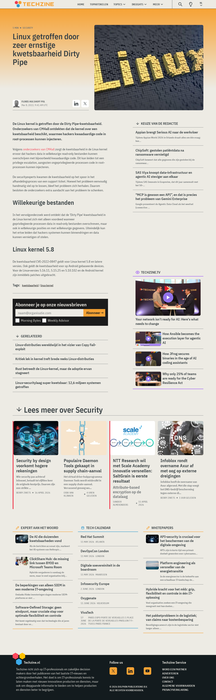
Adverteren (170, 673)
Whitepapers (162, 527)
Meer (156, 4)
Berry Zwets (23, 492)
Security (28, 27)
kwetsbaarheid (30, 285)
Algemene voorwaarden (178, 685)
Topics (117, 4)
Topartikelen (99, 4)
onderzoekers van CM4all (39, 149)
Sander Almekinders (120, 503)
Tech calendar (98, 527)
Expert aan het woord (39, 527)
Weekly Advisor (58, 320)
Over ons (168, 677)
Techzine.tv (150, 272)
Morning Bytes (31, 320)
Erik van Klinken (68, 494)
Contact (167, 681)
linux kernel (46, 285)
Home (80, 4)
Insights (137, 4)
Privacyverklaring (175, 689)
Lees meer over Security (63, 409)
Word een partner (174, 669)
